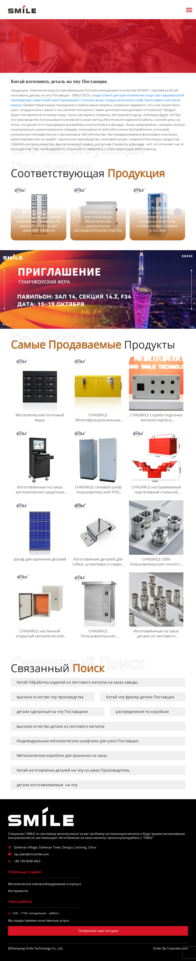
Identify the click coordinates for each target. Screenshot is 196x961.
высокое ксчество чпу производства (50, 697)
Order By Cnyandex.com (170, 948)
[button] (177, 212)
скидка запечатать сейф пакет (129, 100)
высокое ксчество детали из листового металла (60, 726)
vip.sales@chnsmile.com (31, 854)
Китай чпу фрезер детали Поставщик (140, 697)
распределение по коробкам (142, 711)
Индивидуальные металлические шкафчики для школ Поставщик (78, 740)
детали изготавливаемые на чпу (47, 784)
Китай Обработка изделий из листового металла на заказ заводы (77, 682)
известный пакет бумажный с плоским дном (68, 100)
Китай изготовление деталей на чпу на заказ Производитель (73, 770)
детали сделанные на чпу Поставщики (52, 711)
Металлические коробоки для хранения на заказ (62, 755)
